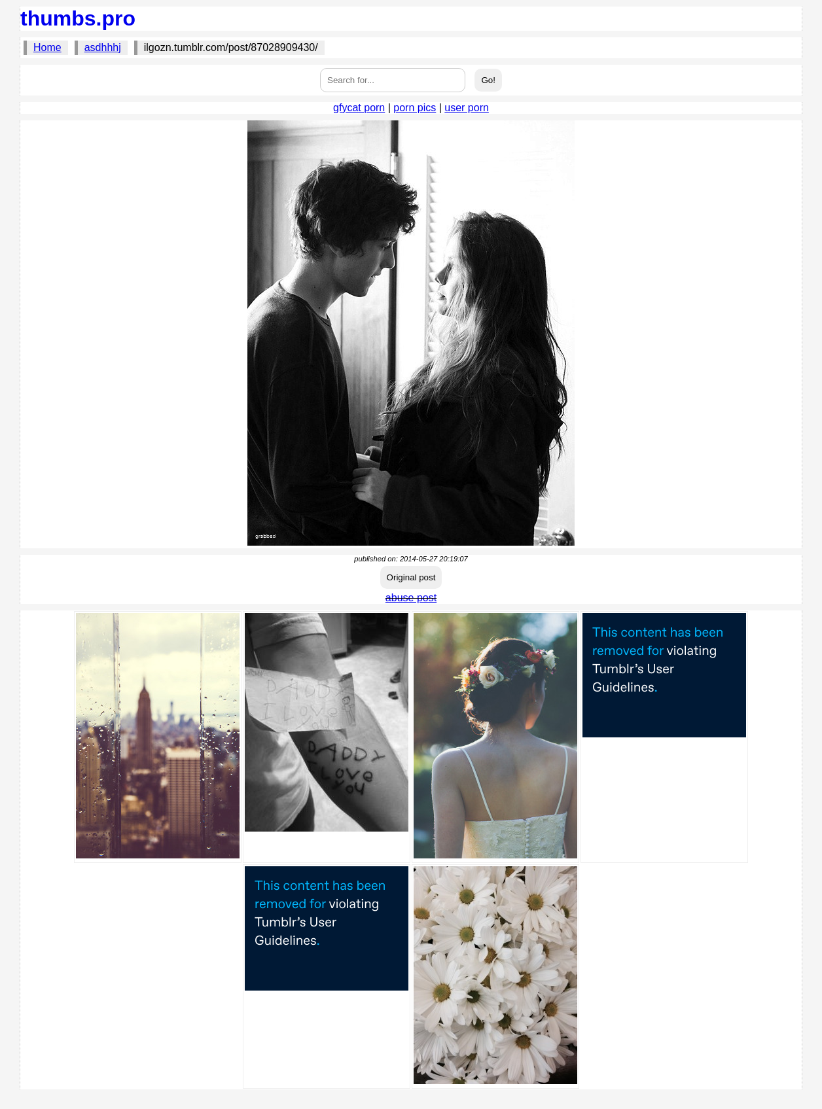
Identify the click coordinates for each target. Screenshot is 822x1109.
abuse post (411, 597)
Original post (411, 577)
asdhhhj (102, 47)
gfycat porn (359, 107)
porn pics (414, 107)
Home (47, 47)
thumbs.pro (77, 18)
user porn (466, 107)
